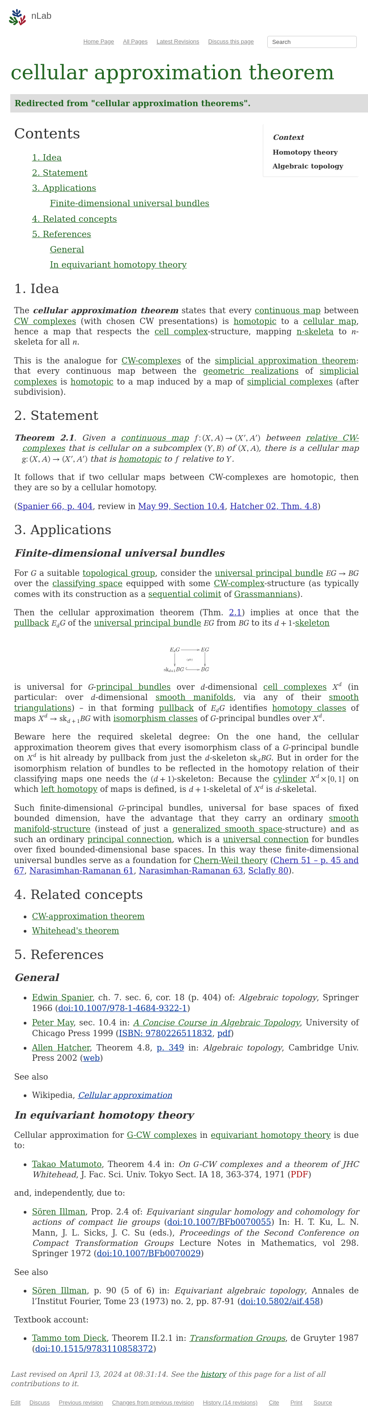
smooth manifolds (194, 697)
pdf (224, 1033)
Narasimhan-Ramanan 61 (82, 870)
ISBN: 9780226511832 (165, 1033)
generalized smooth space (227, 829)
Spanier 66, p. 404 (55, 506)
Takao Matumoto (67, 1164)
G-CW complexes (162, 1135)
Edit (15, 1402)
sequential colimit (184, 594)
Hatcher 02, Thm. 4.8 (273, 506)
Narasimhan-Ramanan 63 (191, 870)
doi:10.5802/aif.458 (280, 1301)
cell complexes (295, 687)
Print (297, 1402)
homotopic (255, 321)
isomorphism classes (155, 718)
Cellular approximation (125, 1095)
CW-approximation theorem (88, 916)
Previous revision (81, 1402)
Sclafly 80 (268, 870)
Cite (274, 1402)
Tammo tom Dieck (69, 1338)
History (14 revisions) (230, 1402)
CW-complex (239, 583)
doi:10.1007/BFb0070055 (219, 1222)
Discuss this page (231, 41)
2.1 (235, 612)
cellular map (329, 321)
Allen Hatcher (61, 1047)
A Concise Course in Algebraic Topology (216, 1022)
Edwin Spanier (62, 997)
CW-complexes (151, 360)
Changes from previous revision (153, 1402)
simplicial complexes (290, 381)
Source (323, 1402)
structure (71, 829)
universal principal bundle (269, 573)
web (91, 1058)
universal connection (265, 839)
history (213, 1374)
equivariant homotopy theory (271, 1135)
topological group (119, 573)
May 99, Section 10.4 (181, 506)
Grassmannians (265, 594)
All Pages (135, 41)
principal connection (129, 839)
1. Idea (46, 157)
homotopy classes (309, 708)
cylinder (289, 778)
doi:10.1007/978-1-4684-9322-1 (122, 1008)
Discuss (40, 1402)
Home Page (98, 41)
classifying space (87, 583)
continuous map (288, 310)
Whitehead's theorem (75, 930)
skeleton (312, 622)
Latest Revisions (178, 41)
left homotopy (69, 789)
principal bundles (133, 687)
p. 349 (170, 1047)
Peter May (52, 1022)
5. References (61, 234)
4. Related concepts (74, 219)
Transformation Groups (237, 1338)
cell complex (181, 331)
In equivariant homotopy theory (118, 264)
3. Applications (64, 188)
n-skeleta (315, 331)
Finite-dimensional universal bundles (129, 203)
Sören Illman (58, 1211)
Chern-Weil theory (230, 860)
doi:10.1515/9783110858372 (94, 1348)
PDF (299, 1174)
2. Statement (59, 172)
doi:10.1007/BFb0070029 (149, 1253)
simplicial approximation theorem (285, 360)
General (67, 249)
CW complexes (45, 321)
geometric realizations (251, 371)
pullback (31, 622)
